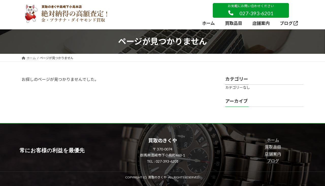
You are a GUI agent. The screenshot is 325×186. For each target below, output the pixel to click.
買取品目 (273, 146)
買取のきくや (157, 177)
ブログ (273, 160)
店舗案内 (273, 153)
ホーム (273, 140)
